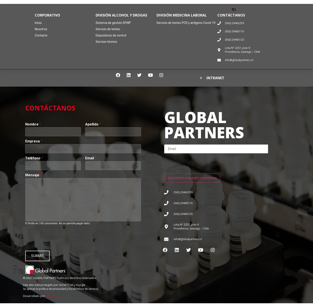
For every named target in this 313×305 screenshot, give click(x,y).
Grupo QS (51, 298)
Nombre (33, 124)
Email (90, 158)
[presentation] (58, 237)
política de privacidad (52, 290)
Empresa (33, 141)
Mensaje (33, 175)
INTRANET (215, 78)
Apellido (93, 124)
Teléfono (34, 158)
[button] (237, 78)
